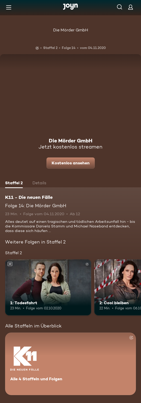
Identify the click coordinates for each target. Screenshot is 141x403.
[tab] (14, 183)
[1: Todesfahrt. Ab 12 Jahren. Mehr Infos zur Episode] (48, 287)
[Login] (130, 7)
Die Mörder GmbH (70, 30)
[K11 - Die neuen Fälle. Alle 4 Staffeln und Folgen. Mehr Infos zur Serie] (70, 364)
